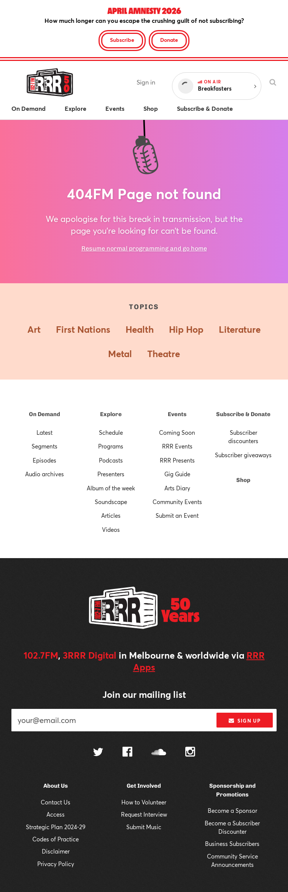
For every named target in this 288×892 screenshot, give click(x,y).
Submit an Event (177, 515)
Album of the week (111, 488)
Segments (44, 446)
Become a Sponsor (232, 810)
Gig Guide (177, 474)
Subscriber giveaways (243, 455)
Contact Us (55, 802)
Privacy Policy (55, 864)
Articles (111, 515)
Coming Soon (177, 432)
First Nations (83, 329)
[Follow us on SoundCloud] (158, 752)
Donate (169, 39)
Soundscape (111, 502)
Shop (243, 480)
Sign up (244, 720)
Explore (111, 414)
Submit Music (143, 827)
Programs (110, 446)
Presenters (110, 474)
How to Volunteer (143, 802)
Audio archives (44, 474)
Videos (111, 529)
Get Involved (144, 785)
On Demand (44, 414)
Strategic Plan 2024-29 (56, 827)
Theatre (163, 354)
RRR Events (177, 446)
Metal (120, 354)
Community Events (177, 502)
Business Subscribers (232, 843)
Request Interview (144, 814)
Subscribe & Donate (243, 414)
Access (55, 814)
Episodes (44, 460)
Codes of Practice (55, 839)
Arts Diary (177, 488)
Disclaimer (56, 851)
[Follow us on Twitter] (98, 753)
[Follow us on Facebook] (127, 753)
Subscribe (122, 39)
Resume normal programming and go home (144, 248)
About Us (55, 785)
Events (177, 414)
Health (140, 329)
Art (34, 329)
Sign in (146, 82)
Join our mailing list (144, 694)
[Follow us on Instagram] (190, 753)
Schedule (111, 432)
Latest (45, 432)
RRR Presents (177, 460)
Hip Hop (186, 329)
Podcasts (111, 460)
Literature (240, 329)
